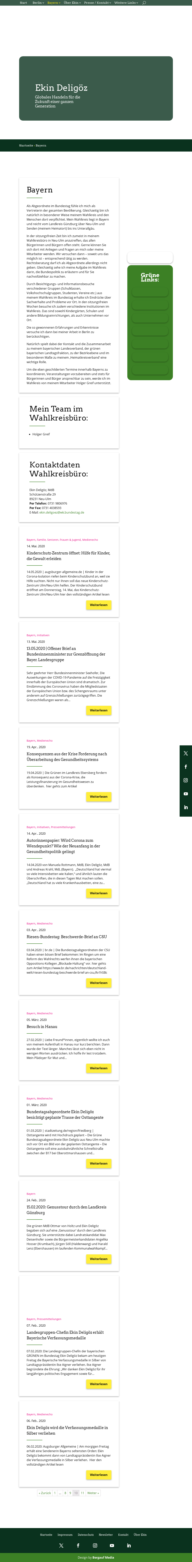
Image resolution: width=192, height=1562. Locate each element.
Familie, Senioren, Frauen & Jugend (59, 539)
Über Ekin (71, 3)
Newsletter (106, 1534)
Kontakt (123, 1534)
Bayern (52, 3)
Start (23, 3)
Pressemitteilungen (63, 827)
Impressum (65, 1534)
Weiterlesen (99, 605)
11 (82, 1493)
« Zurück (45, 1493)
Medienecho (90, 539)
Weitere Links (125, 3)
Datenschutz (86, 1534)
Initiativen (43, 635)
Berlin (37, 3)
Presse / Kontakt (96, 3)
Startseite (26, 145)
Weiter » (93, 1493)
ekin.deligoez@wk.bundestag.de (61, 512)
